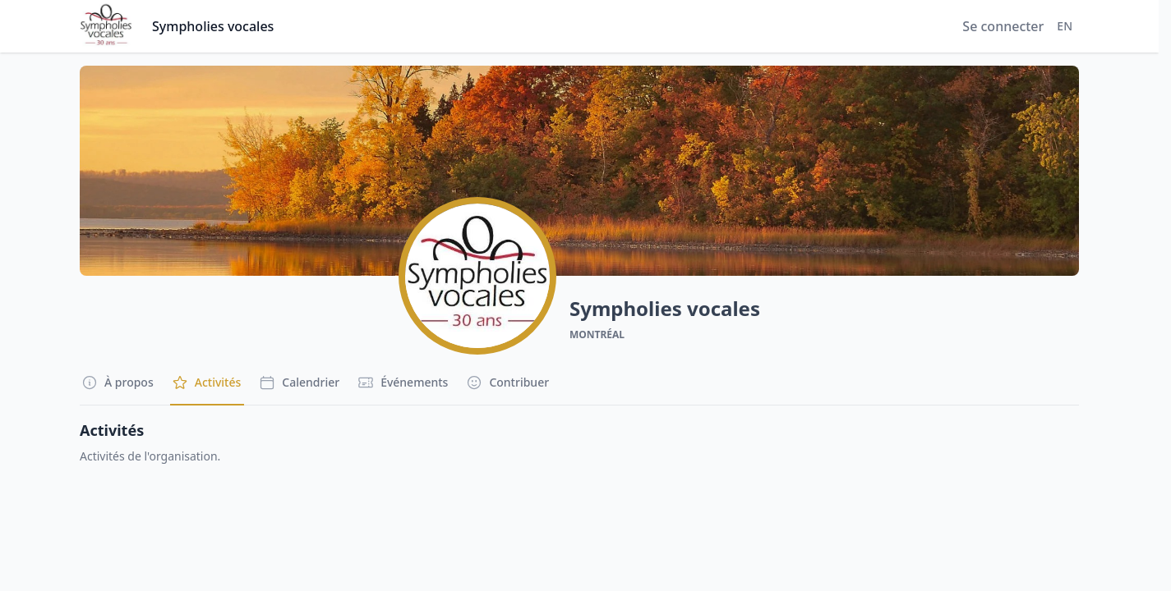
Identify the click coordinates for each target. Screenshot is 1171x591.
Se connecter (1003, 26)
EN (1064, 26)
